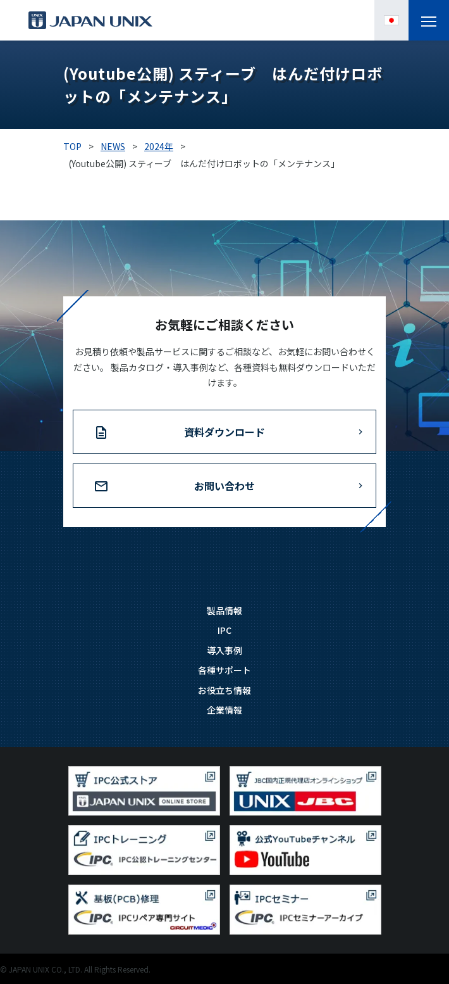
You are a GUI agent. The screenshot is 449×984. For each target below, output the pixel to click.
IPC (224, 630)
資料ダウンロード (224, 431)
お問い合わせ (224, 485)
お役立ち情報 (224, 690)
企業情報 (224, 709)
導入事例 (224, 650)
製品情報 (224, 610)
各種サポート (224, 670)
